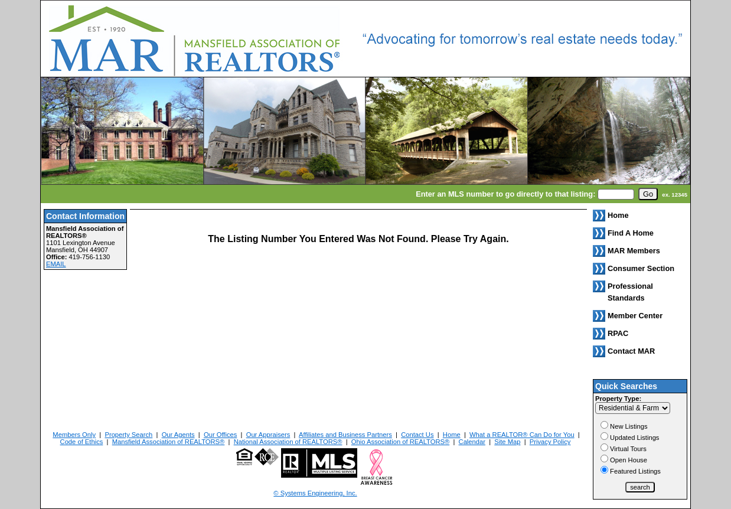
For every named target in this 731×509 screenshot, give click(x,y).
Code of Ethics (81, 441)
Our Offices (220, 434)
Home (452, 434)
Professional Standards (630, 292)
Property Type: (618, 398)
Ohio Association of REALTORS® (400, 441)
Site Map (507, 441)
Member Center (635, 315)
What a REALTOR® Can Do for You (522, 434)
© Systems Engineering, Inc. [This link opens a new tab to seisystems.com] (315, 493)
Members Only (74, 434)
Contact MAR (631, 351)
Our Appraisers (268, 434)
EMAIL (56, 263)
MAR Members (634, 250)
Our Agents (178, 434)
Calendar (472, 441)
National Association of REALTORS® (288, 441)
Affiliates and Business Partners (345, 434)
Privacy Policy (550, 441)
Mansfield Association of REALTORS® (168, 441)
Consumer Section (641, 268)
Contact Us (417, 434)
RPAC (618, 333)
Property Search (128, 434)
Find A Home (631, 233)
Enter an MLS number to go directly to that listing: (505, 194)
